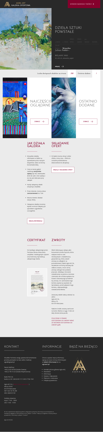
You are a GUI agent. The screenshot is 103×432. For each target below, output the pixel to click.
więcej (59, 66)
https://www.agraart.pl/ (21, 384)
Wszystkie (66, 48)
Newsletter (47, 372)
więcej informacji (35, 221)
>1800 (57, 42)
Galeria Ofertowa (20, 5)
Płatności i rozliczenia (51, 378)
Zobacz (88, 122)
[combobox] (82, 4)
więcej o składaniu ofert (63, 170)
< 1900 (65, 42)
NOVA (94, 42)
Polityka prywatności (50, 381)
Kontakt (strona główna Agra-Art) (54, 370)
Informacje (47, 374)
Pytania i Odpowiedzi (50, 376)
